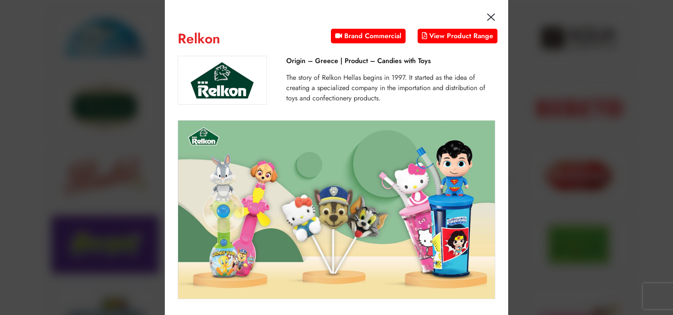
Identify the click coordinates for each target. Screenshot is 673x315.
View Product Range (457, 36)
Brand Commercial (368, 36)
